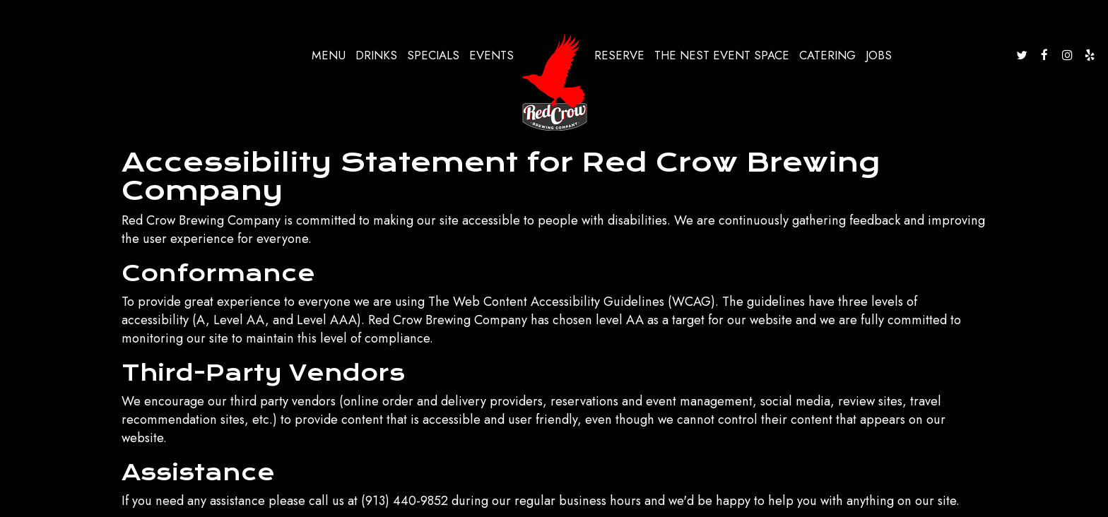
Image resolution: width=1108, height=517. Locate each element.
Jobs (879, 55)
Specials (433, 55)
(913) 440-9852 (404, 501)
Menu (329, 55)
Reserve (619, 55)
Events (491, 55)
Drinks (376, 55)
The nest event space (721, 55)
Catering (827, 55)
